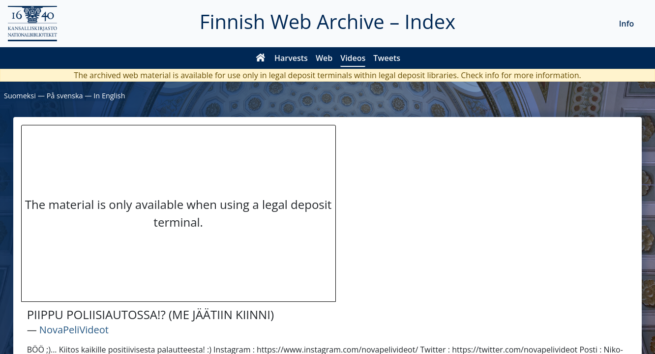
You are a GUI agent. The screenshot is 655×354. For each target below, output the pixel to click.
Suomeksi (20, 95)
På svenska (65, 95)
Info (626, 23)
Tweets (386, 58)
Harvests (291, 58)
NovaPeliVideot (74, 329)
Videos (352, 58)
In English (109, 95)
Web (324, 58)
